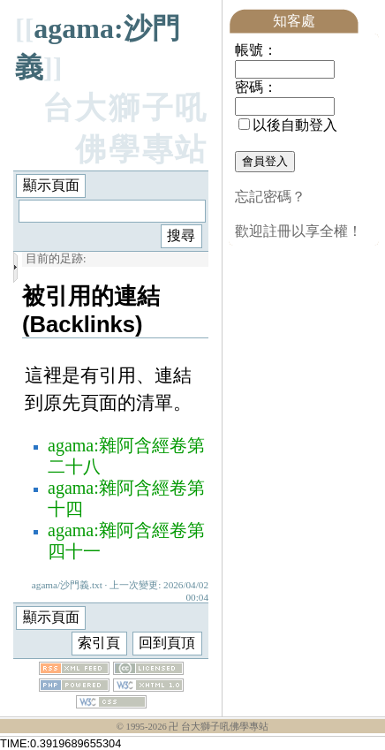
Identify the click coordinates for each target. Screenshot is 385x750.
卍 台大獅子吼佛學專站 (218, 726)
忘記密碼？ (270, 196)
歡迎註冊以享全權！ (298, 231)
